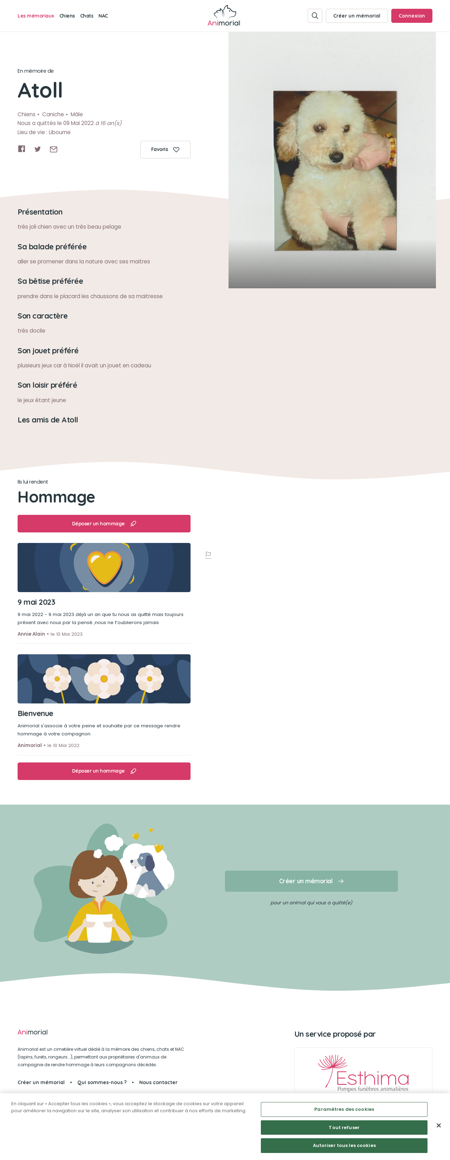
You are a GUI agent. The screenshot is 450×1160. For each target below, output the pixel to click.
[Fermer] (438, 1125)
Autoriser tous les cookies (344, 1145)
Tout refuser (344, 1127)
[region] (225, 1126)
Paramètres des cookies (344, 1109)
